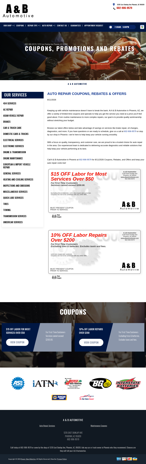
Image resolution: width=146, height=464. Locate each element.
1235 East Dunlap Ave (45, 44)
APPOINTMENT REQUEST (93, 25)
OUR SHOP (8, 25)
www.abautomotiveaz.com (130, 188)
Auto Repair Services (47, 436)
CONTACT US (62, 25)
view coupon (18, 353)
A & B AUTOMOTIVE (77, 95)
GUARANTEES (76, 25)
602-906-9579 (124, 8)
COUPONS (20, 25)
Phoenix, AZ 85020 (61, 44)
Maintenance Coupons (99, 436)
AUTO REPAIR (47, 25)
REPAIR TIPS (32, 25)
